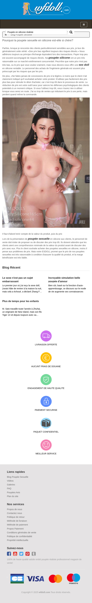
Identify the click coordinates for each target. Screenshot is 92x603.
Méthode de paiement (17, 524)
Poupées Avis (13, 492)
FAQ (9, 488)
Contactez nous (14, 513)
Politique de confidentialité (19, 536)
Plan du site (12, 496)
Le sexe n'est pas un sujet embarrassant (17, 279)
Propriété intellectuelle (17, 540)
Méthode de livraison (17, 521)
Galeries (11, 484)
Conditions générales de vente (21, 532)
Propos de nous (14, 509)
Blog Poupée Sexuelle (21, 34)
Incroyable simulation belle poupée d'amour (64, 279)
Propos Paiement (15, 528)
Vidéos (10, 481)
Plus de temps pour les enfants (20, 301)
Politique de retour (16, 517)
